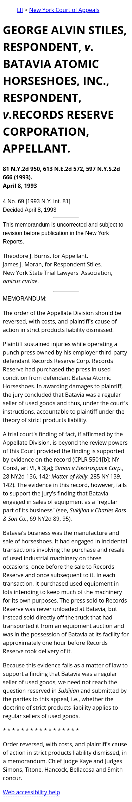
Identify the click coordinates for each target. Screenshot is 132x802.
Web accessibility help (31, 792)
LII (20, 10)
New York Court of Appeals (64, 10)
